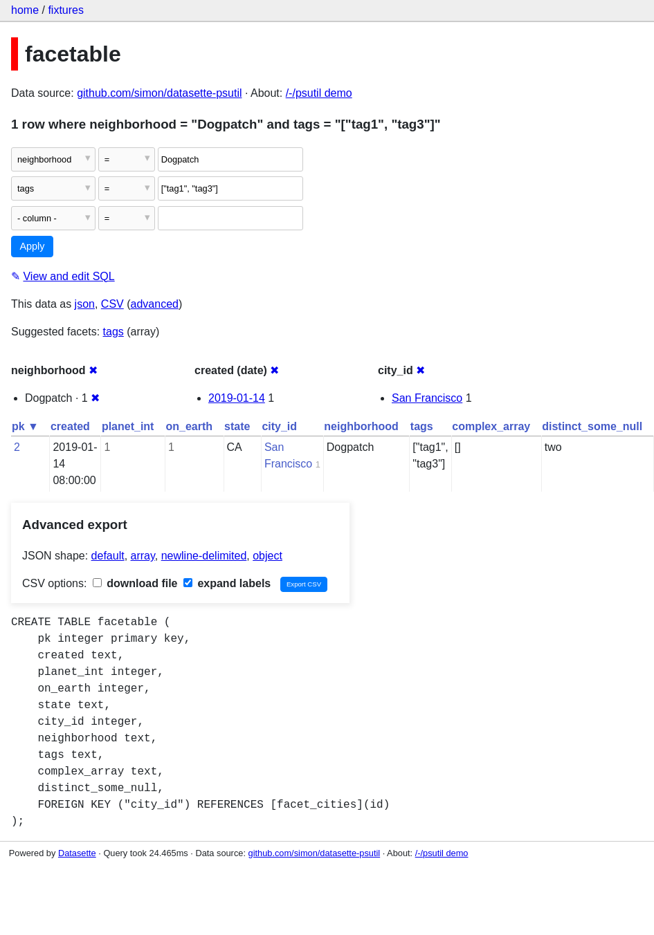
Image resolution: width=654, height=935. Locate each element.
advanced (155, 304)
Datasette (77, 853)
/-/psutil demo (319, 93)
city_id (279, 426)
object (267, 556)
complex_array (491, 426)
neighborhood (361, 426)
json (85, 304)
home (25, 10)
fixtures (66, 10)
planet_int (128, 426)
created (70, 426)
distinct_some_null (592, 426)
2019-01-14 (236, 398)
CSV (112, 304)
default (108, 556)
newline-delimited (204, 556)
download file (135, 583)
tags (113, 331)
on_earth (188, 426)
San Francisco (427, 398)
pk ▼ (25, 426)
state (237, 426)
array (143, 556)
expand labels (227, 583)
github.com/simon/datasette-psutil (159, 93)
